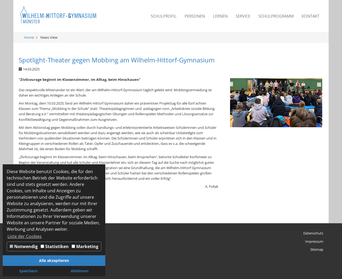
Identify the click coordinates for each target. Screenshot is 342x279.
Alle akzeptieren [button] (54, 260)
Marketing (85, 246)
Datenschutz (313, 233)
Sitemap (316, 249)
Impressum (314, 241)
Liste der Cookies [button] (24, 236)
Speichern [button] (28, 270)
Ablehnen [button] (79, 270)
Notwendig (24, 246)
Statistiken (55, 246)
